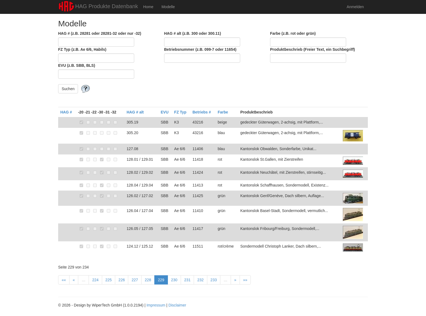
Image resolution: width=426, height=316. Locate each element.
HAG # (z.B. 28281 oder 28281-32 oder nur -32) (99, 33)
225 (108, 280)
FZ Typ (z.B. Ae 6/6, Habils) (82, 49)
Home (148, 7)
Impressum (155, 305)
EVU (164, 112)
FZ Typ (180, 112)
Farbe (223, 112)
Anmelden (355, 7)
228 (148, 280)
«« (64, 280)
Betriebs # (201, 112)
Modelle (168, 7)
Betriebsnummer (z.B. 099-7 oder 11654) (200, 49)
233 (214, 280)
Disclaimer (177, 305)
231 (187, 280)
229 (161, 280)
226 (121, 280)
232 (200, 280)
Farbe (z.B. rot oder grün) (293, 33)
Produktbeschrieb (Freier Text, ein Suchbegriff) (312, 49)
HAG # (66, 112)
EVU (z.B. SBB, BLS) (76, 65)
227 (134, 280)
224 (95, 280)
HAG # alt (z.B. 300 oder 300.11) (192, 33)
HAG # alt (135, 112)
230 (174, 280)
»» (245, 280)
